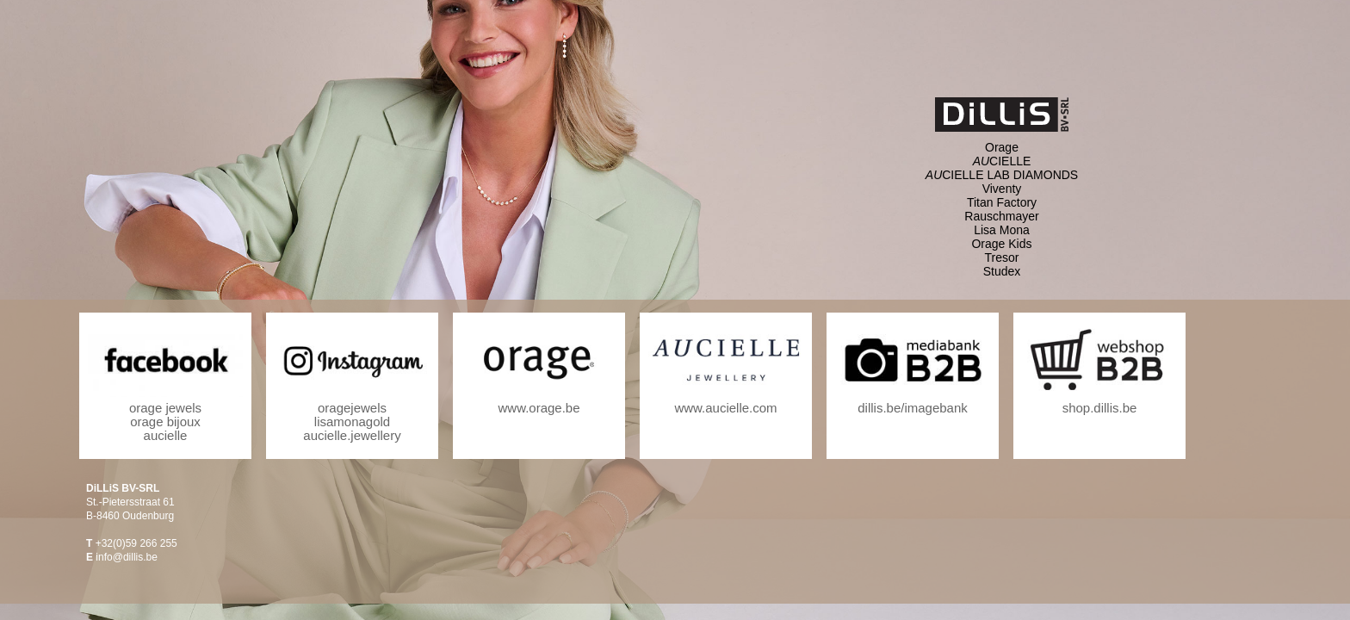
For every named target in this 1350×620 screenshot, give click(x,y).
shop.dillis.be (1099, 402)
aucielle (166, 435)
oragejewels (352, 407)
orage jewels (165, 407)
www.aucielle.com (725, 402)
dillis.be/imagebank (912, 402)
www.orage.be (538, 402)
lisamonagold (352, 421)
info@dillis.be (127, 557)
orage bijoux (165, 421)
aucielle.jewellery (351, 435)
